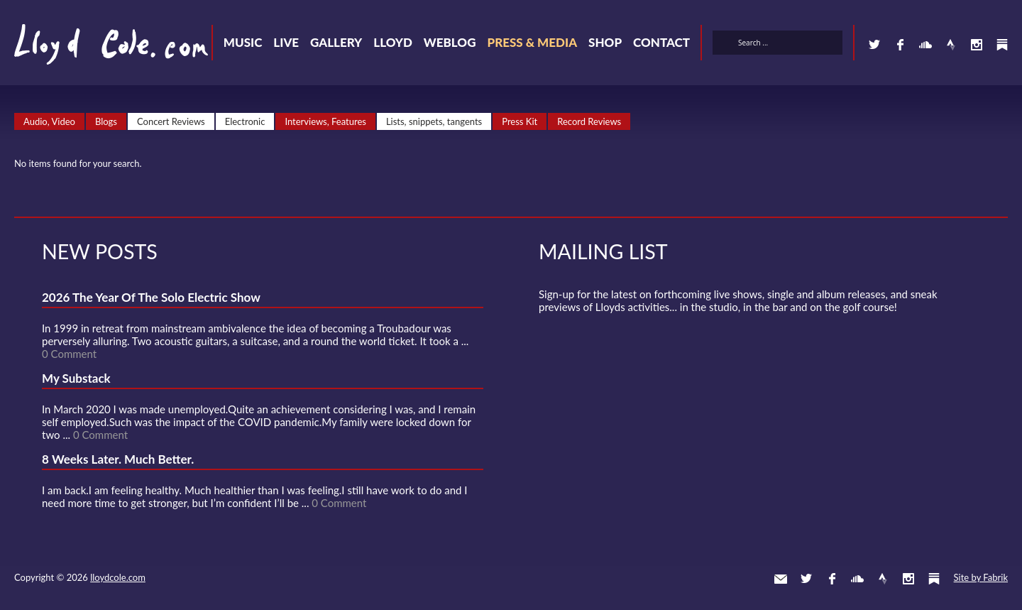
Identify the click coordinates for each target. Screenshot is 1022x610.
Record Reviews (589, 121)
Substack (1002, 45)
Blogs (106, 121)
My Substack (76, 378)
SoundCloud (925, 45)
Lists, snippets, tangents (434, 121)
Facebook (900, 45)
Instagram (976, 45)
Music (243, 42)
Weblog (450, 42)
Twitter (874, 45)
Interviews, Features (325, 121)
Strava (951, 45)
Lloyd (392, 42)
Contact (661, 42)
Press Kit (519, 121)
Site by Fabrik (981, 577)
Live (286, 42)
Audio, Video (49, 121)
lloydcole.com (117, 577)
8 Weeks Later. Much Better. (118, 459)
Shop (605, 42)
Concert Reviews (171, 121)
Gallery (336, 42)
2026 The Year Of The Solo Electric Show (151, 297)
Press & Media (532, 42)
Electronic (245, 121)
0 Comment (69, 353)
